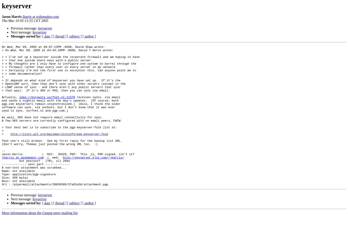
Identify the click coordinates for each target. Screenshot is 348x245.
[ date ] (47, 36)
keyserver (45, 28)
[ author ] (89, 36)
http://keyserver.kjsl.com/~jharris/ (93, 180)
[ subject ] (74, 36)
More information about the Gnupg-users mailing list (40, 241)
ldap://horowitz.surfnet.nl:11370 (47, 108)
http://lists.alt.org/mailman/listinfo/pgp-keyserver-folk (59, 152)
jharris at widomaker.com (40, 17)
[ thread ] (59, 36)
